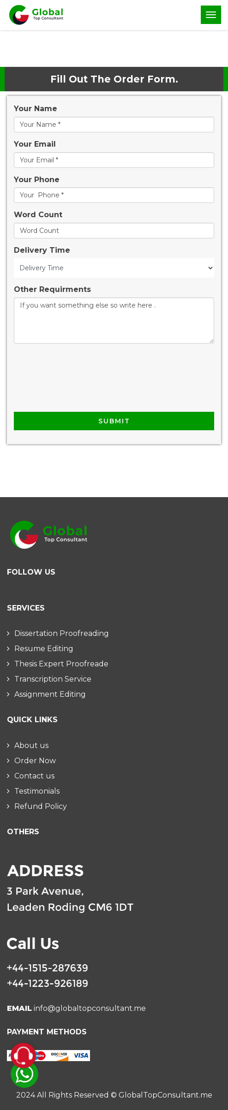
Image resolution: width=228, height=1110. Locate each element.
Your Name (35, 108)
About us (31, 745)
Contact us (34, 776)
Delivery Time (42, 250)
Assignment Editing (50, 694)
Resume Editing (43, 648)
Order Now (35, 760)
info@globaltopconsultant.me (90, 1008)
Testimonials (37, 791)
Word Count (38, 214)
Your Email (35, 144)
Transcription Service (52, 679)
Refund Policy (40, 806)
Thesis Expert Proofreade (61, 663)
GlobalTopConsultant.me (165, 1095)
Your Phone (37, 179)
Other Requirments (52, 289)
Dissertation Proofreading (61, 633)
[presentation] (84, 382)
